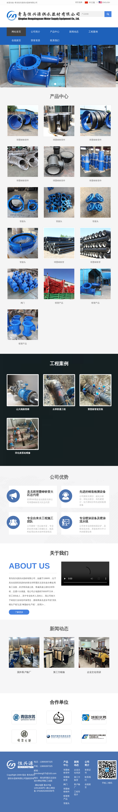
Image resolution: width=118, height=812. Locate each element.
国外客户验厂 (24, 672)
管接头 (23, 221)
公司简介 (35, 31)
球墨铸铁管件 (23, 140)
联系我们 (54, 40)
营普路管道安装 (95, 409)
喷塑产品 (59, 303)
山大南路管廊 (22, 409)
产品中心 (54, 31)
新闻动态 (74, 31)
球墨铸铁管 (59, 262)
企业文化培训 (94, 672)
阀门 (23, 303)
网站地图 (39, 785)
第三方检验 (59, 672)
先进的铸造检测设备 (92, 491)
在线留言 (16, 40)
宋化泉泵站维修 (22, 453)
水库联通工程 (59, 409)
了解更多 (19, 612)
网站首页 (16, 31)
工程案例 (93, 31)
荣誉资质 (35, 40)
